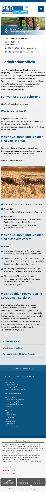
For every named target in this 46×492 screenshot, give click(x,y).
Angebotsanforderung (13, 393)
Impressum (40, 489)
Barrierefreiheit (10, 424)
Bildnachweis (10, 419)
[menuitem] (15, 385)
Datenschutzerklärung (28, 489)
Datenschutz (10, 417)
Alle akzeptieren (38, 481)
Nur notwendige (24, 481)
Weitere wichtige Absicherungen (16, 389)
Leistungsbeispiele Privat (14, 402)
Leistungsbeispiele (11, 387)
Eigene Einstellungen (8, 481)
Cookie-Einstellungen (13, 426)
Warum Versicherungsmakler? (15, 400)
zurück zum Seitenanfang (23, 368)
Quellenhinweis (11, 421)
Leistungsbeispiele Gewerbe (14, 404)
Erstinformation (14, 489)
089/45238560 (12, 354)
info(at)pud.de (28, 354)
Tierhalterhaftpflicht (12, 385)
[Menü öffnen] (41, 9)
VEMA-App (9, 406)
